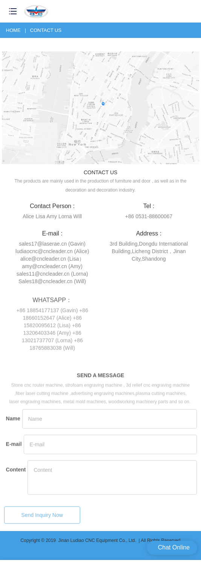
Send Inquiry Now (42, 517)
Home (13, 30)
